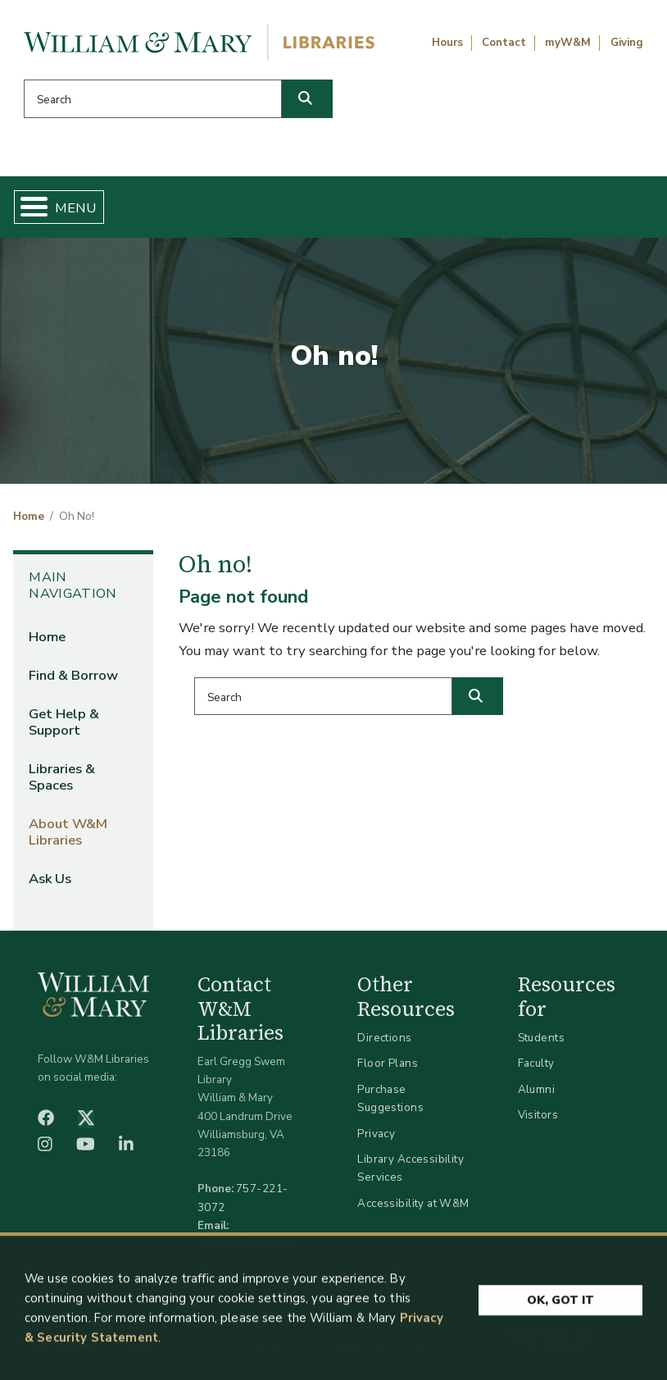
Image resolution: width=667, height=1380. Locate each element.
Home (28, 516)
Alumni (537, 1089)
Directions (384, 1037)
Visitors (538, 1115)
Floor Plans (387, 1063)
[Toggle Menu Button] (27, 207)
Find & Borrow (73, 675)
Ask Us (50, 878)
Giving (626, 42)
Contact (504, 42)
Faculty (536, 1063)
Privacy (376, 1133)
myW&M (568, 42)
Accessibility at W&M (413, 1203)
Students (541, 1037)
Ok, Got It (560, 1304)
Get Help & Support (64, 722)
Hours (447, 42)
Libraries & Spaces (62, 777)
